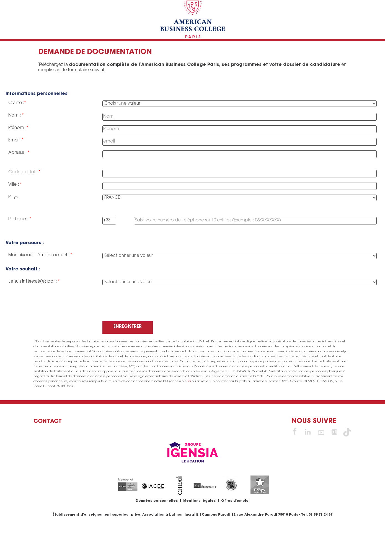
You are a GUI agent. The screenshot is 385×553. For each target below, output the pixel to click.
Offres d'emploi (235, 501)
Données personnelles (157, 501)
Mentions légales (199, 501)
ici (189, 381)
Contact (47, 421)
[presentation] (144, 308)
